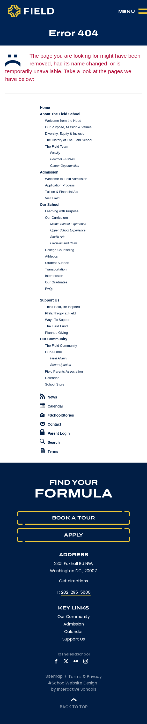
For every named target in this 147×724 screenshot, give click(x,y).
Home (45, 107)
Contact (50, 424)
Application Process (60, 185)
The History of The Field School (68, 140)
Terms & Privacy (85, 677)
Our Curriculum (56, 218)
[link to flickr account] (76, 661)
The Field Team (56, 146)
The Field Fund (56, 326)
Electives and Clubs (63, 243)
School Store (54, 384)
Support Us (49, 300)
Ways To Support (57, 320)
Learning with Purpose (61, 211)
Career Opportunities (64, 166)
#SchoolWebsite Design (72, 683)
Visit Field (52, 198)
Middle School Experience (68, 224)
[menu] (132, 11)
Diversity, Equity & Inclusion (65, 133)
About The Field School (60, 114)
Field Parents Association (64, 371)
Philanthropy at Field (60, 313)
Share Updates (60, 365)
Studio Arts (57, 237)
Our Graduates (56, 282)
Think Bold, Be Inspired (62, 307)
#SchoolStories (57, 415)
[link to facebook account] (56, 661)
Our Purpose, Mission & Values (68, 127)
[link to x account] (66, 661)
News (48, 396)
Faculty (55, 153)
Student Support (57, 263)
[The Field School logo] (31, 11)
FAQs (49, 289)
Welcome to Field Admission (66, 179)
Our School (49, 204)
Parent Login (55, 432)
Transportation (56, 269)
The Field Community (61, 346)
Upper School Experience (67, 230)
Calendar (52, 378)
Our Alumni (53, 352)
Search (50, 441)
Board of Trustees (62, 159)
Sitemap (54, 676)
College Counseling (59, 250)
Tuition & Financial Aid (61, 192)
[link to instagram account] (85, 661)
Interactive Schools (76, 689)
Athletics (51, 256)
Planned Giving (56, 333)
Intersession (54, 276)
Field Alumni (58, 358)
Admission (49, 172)
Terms (49, 451)
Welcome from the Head (63, 121)
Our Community (53, 339)
